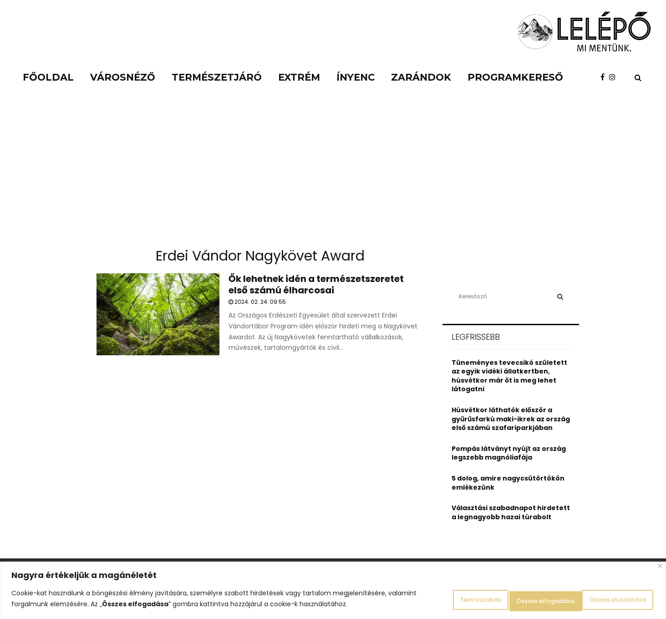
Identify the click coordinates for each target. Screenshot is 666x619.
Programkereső (515, 77)
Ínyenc (355, 77)
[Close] (660, 569)
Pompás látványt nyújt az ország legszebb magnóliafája (509, 453)
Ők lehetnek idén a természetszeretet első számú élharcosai (316, 284)
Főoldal (48, 77)
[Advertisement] (333, 173)
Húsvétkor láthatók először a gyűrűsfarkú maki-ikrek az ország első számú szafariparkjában (511, 418)
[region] (333, 592)
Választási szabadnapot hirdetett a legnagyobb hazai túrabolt (511, 512)
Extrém (299, 77)
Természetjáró (217, 77)
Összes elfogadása (608, 600)
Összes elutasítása (514, 600)
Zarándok (421, 77)
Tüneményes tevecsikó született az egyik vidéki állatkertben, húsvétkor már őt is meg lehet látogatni (509, 376)
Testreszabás (429, 600)
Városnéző (122, 77)
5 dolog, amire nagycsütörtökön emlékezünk (508, 483)
